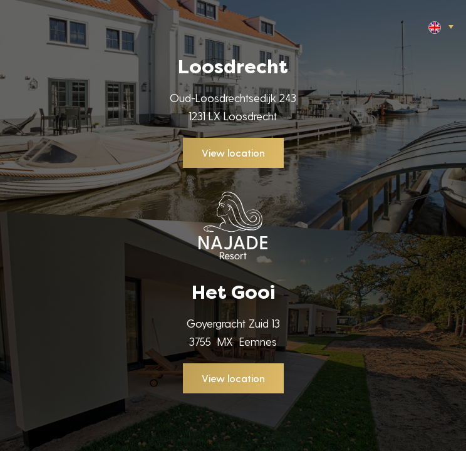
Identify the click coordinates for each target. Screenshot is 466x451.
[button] (439, 26)
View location (233, 152)
